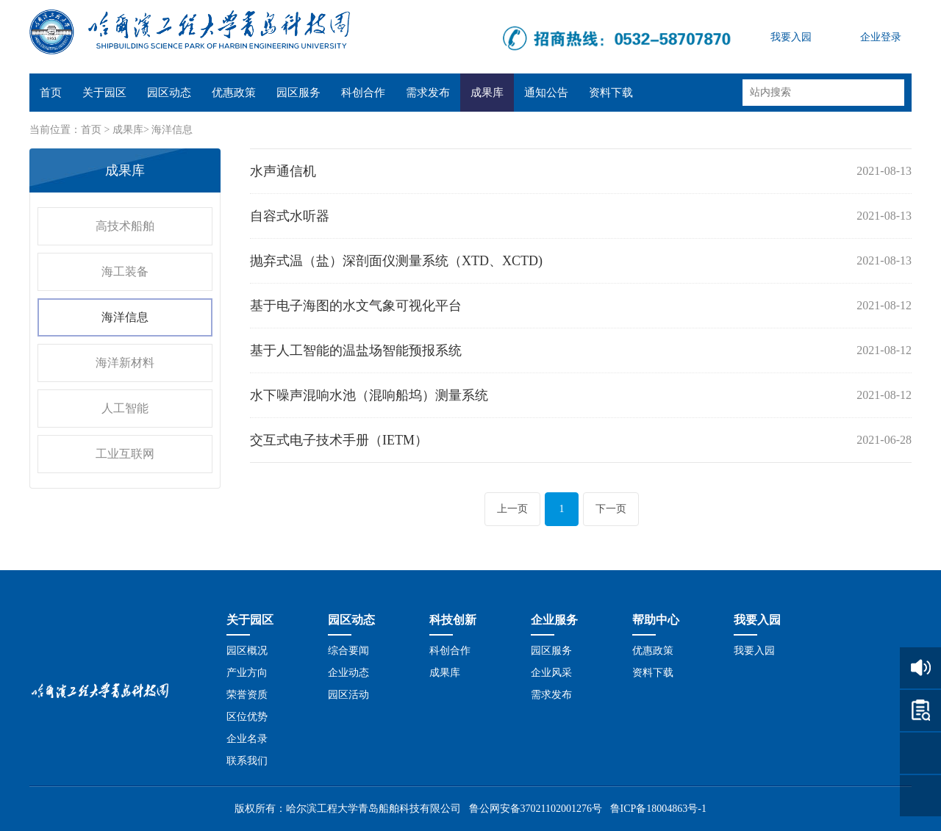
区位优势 (247, 716)
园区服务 (298, 92)
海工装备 (125, 271)
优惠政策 (234, 92)
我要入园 (791, 37)
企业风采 (551, 672)
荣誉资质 (247, 694)
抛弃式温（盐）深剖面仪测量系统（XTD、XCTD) (396, 260)
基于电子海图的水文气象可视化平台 (356, 305)
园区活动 (348, 694)
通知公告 (546, 92)
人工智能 (125, 408)
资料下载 (611, 92)
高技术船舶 (125, 226)
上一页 (512, 508)
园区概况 (247, 650)
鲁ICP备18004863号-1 (658, 808)
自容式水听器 (289, 216)
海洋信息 (172, 129)
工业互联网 (125, 453)
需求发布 (428, 92)
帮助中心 (655, 620)
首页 (51, 92)
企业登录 (880, 37)
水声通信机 (283, 171)
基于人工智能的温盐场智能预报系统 (356, 350)
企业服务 (554, 620)
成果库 (487, 92)
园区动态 (169, 92)
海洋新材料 (125, 362)
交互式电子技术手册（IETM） (339, 440)
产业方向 (247, 672)
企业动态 (348, 672)
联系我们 (247, 760)
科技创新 (452, 620)
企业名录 (247, 738)
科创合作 (363, 92)
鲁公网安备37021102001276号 (535, 808)
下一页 (610, 508)
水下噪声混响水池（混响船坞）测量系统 (369, 395)
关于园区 (104, 92)
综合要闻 (348, 650)
